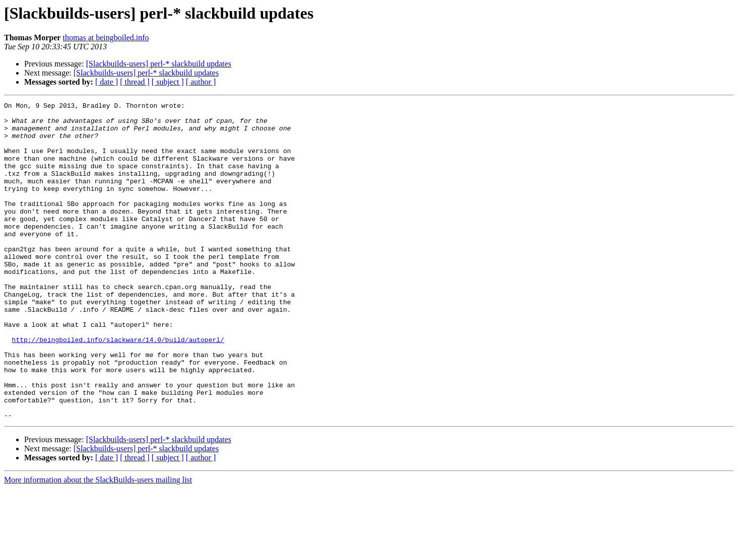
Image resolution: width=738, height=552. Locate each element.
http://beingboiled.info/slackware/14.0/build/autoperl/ (118, 387)
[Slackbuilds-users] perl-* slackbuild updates (158, 63)
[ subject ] (168, 82)
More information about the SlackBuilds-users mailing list (98, 543)
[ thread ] (135, 82)
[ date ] (106, 82)
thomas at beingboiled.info (105, 37)
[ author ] (201, 82)
